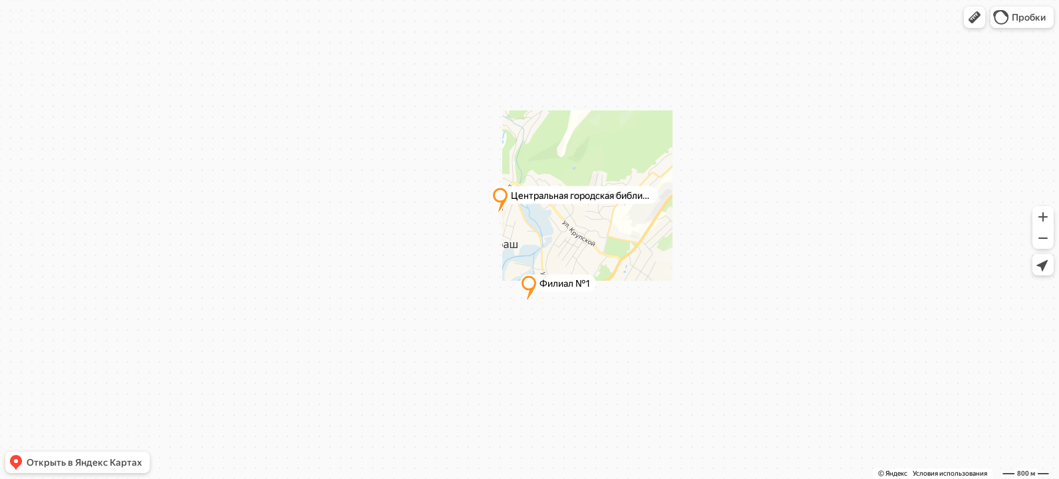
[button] (974, 17)
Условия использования (950, 473)
